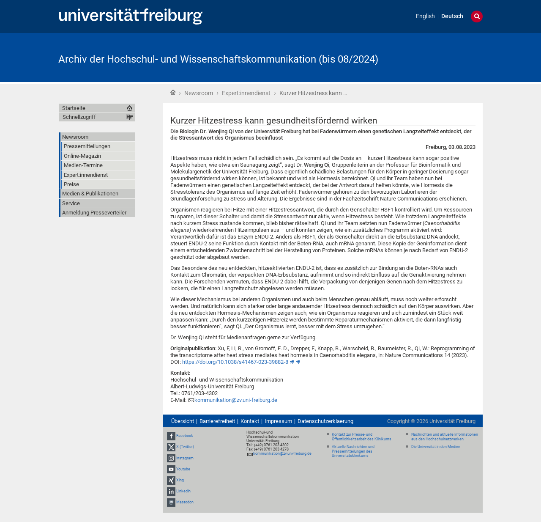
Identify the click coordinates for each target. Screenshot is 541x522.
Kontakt (249, 421)
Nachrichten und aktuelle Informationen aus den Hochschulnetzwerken (444, 436)
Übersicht (182, 421)
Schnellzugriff (79, 117)
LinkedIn (183, 491)
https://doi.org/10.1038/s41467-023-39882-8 (235, 362)
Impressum (278, 421)
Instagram (185, 458)
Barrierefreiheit (217, 421)
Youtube (183, 469)
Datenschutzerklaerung (325, 421)
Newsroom (198, 93)
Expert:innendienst (246, 93)
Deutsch (452, 16)
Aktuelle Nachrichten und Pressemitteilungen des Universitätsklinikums (353, 451)
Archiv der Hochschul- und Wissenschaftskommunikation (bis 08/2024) (218, 59)
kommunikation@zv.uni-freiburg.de (235, 400)
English (425, 16)
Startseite (172, 92)
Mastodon (185, 502)
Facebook (184, 436)
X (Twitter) (185, 447)
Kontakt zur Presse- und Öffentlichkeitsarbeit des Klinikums (361, 436)
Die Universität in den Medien (435, 447)
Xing (180, 480)
